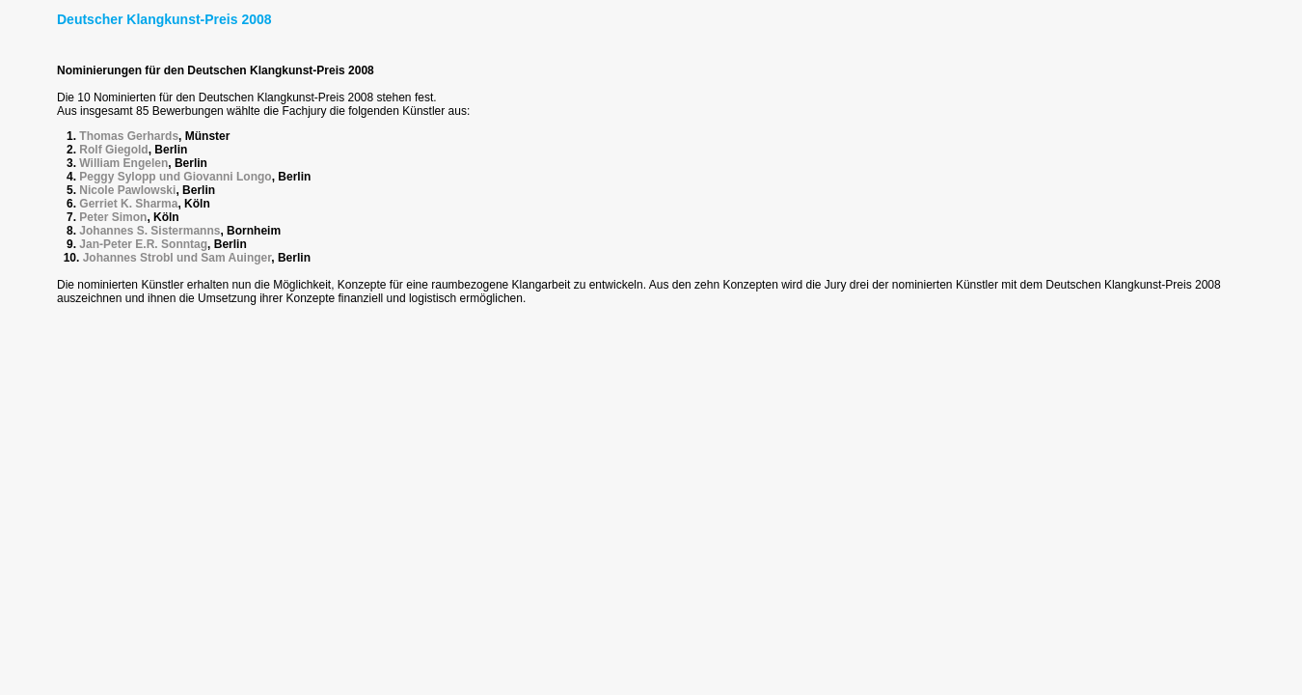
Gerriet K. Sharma (128, 203)
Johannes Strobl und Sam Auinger (177, 257)
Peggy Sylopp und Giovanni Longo (175, 176)
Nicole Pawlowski (127, 190)
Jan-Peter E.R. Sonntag (143, 244)
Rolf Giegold (113, 149)
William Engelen (123, 163)
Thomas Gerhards (128, 136)
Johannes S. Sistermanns (149, 230)
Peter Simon (113, 217)
